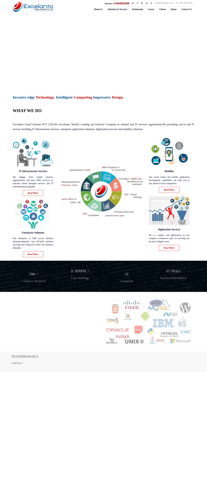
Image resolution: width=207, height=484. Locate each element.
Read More (33, 193)
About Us (98, 9)
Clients (162, 9)
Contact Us (186, 9)
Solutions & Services (117, 9)
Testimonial (137, 9)
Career (151, 9)
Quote (174, 9)
